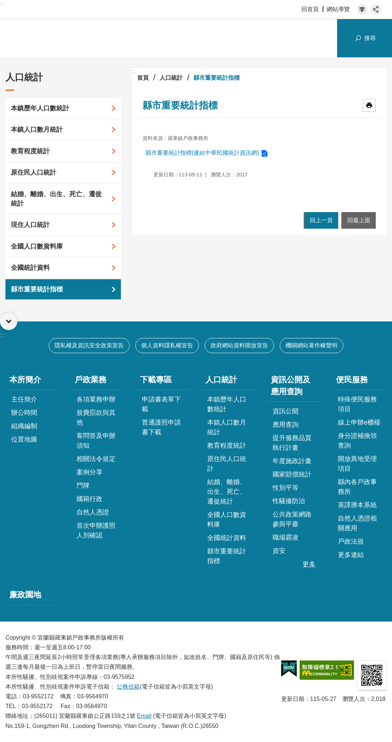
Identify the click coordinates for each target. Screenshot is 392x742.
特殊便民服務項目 (357, 404)
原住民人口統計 (33, 172)
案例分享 (90, 472)
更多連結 (351, 554)
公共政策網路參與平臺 (292, 519)
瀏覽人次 (353, 699)
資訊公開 (286, 411)
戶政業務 (90, 379)
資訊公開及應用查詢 (290, 385)
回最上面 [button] (358, 220)
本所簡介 (25, 379)
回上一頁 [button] (321, 220)
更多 (308, 564)
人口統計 (24, 77)
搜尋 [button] (370, 38)
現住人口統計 (30, 224)
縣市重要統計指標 (37, 289)
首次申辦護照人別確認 (96, 530)
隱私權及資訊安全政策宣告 (89, 345)
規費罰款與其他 (96, 417)
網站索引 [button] (329, 38)
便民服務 (352, 379)
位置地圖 (24, 439)
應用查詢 (286, 424)
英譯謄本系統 (357, 505)
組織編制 (24, 426)
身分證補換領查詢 (357, 440)
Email (144, 716)
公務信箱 (128, 687)
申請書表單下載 (161, 404)
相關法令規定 (96, 458)
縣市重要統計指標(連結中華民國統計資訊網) (202, 153)
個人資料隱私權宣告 (167, 345)
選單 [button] (8, 321)
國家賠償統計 (292, 474)
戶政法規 (351, 541)
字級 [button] (362, 9)
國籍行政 (90, 498)
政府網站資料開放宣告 (239, 345)
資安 (279, 550)
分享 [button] (375, 9)
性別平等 (286, 487)
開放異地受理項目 (357, 463)
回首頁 (310, 9)
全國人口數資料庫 (37, 246)
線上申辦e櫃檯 (359, 422)
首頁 (143, 78)
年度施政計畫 (292, 461)
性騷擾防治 (289, 501)
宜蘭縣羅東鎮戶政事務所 (83, 38)
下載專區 (156, 379)
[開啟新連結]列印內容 (369, 105)
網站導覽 (338, 9)
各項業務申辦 (96, 399)
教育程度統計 (30, 151)
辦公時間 (24, 412)
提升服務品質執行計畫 (292, 442)
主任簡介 (24, 399)
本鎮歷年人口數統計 (40, 108)
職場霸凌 (286, 537)
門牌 (83, 485)
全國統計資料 (30, 267)
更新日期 (292, 699)
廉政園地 (25, 594)
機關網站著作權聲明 (311, 345)
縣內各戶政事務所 (357, 486)
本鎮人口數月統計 (37, 129)
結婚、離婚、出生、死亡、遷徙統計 (56, 198)
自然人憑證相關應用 (357, 523)
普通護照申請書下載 (161, 427)
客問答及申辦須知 (96, 440)
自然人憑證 (93, 512)
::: (2, 3)
